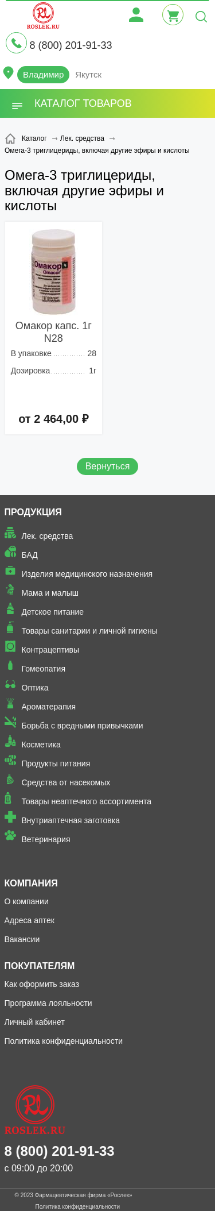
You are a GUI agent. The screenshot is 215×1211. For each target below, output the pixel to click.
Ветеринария (46, 839)
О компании (27, 901)
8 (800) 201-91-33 (70, 45)
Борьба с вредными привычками (82, 725)
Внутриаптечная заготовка (71, 820)
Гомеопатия (44, 668)
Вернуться (107, 466)
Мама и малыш (50, 592)
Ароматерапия (49, 706)
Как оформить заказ (42, 984)
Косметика (41, 744)
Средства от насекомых (66, 782)
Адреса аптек (29, 920)
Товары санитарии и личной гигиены (90, 630)
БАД (30, 555)
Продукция (33, 512)
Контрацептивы (51, 649)
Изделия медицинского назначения (87, 573)
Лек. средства (47, 536)
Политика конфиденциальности (64, 1041)
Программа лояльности (48, 1003)
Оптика (35, 687)
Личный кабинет (35, 1022)
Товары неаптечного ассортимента (86, 801)
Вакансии (22, 939)
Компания (31, 883)
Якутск (88, 74)
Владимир (43, 74)
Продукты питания (56, 763)
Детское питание (53, 611)
